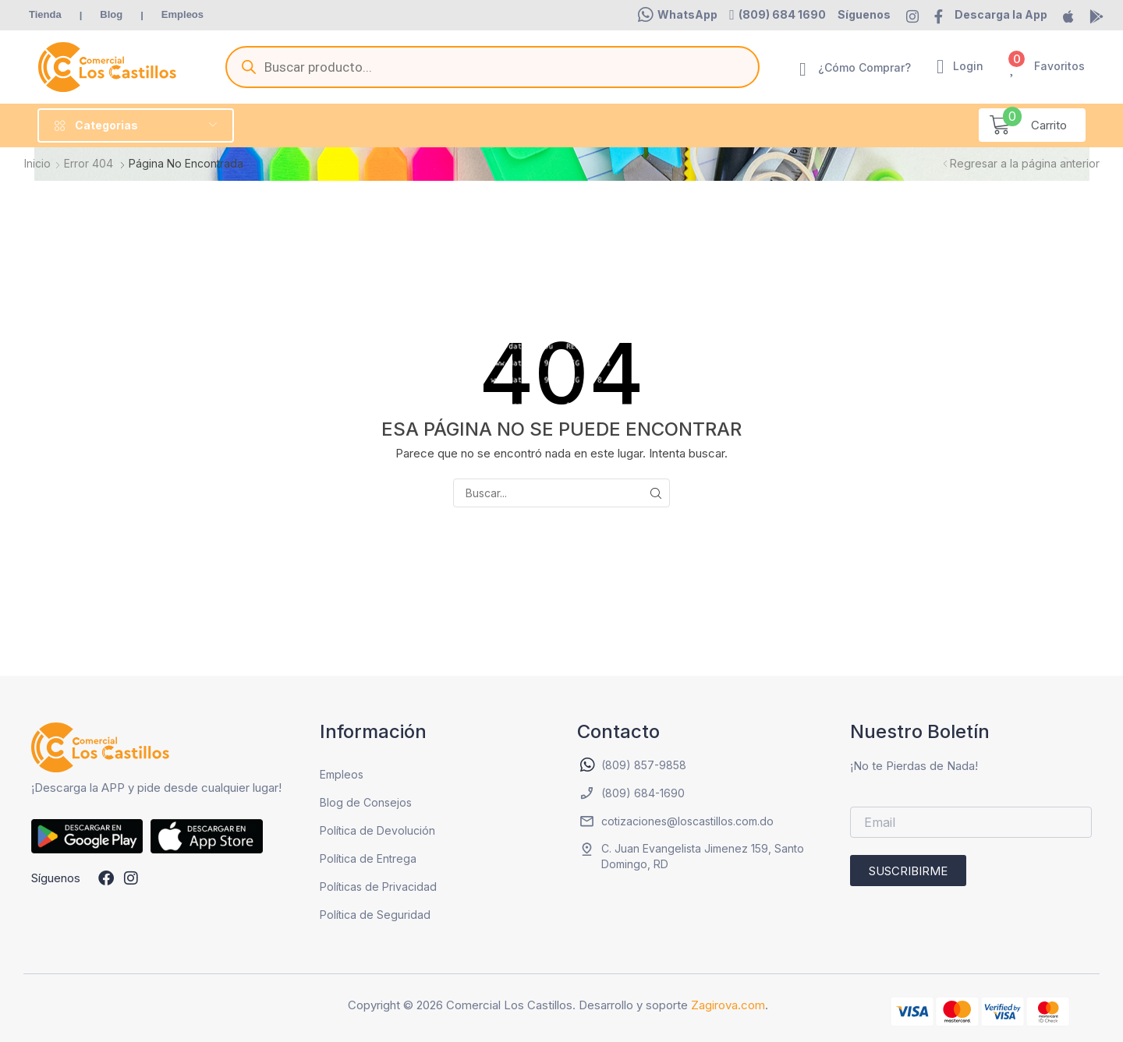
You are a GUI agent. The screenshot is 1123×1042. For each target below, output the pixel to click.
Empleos (341, 774)
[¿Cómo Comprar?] (803, 69)
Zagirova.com (728, 1005)
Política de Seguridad (375, 914)
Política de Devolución (377, 830)
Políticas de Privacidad (378, 886)
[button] (677, 14)
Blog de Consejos (366, 802)
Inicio (37, 163)
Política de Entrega (368, 858)
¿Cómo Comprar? (864, 67)
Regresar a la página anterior (1025, 163)
